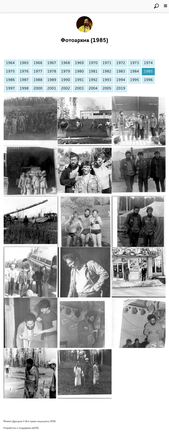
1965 (24, 63)
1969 (79, 63)
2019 (120, 88)
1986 (10, 80)
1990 (65, 80)
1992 (93, 80)
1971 (106, 63)
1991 (79, 80)
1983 (120, 71)
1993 (106, 80)
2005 (106, 88)
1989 (51, 80)
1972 (120, 63)
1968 (65, 63)
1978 (51, 71)
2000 (37, 88)
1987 (24, 80)
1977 (37, 71)
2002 (65, 88)
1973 (134, 63)
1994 (120, 80)
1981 (93, 71)
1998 (24, 88)
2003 (79, 88)
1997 (10, 88)
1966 (37, 63)
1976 (24, 71)
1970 (93, 63)
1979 (65, 71)
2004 (93, 88)
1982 (106, 71)
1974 (148, 63)
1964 (10, 63)
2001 (51, 88)
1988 (37, 80)
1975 (10, 71)
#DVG (35, 428)
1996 (148, 80)
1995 (134, 80)
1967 (51, 63)
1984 (134, 71)
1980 (79, 71)
